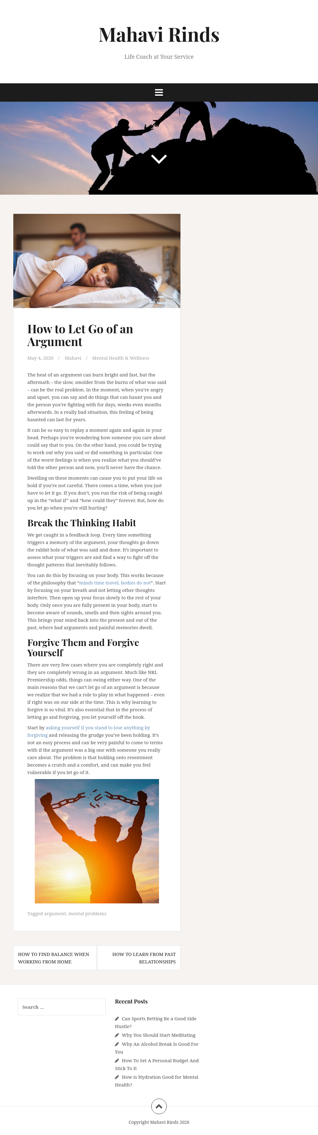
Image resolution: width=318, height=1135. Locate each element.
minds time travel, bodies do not (115, 582)
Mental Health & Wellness (120, 358)
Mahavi (73, 358)
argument (55, 913)
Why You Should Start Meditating (158, 1035)
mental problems (87, 913)
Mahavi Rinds (159, 34)
